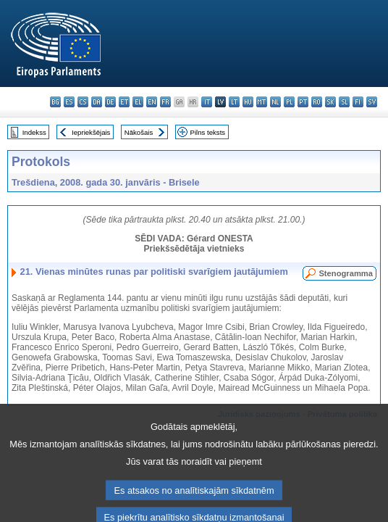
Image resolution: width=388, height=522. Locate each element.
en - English (151, 101)
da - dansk (96, 101)
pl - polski (289, 101)
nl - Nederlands (275, 101)
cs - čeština (82, 101)
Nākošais (139, 132)
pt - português (303, 101)
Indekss (34, 132)
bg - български (55, 101)
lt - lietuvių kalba (234, 101)
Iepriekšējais (91, 132)
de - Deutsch (110, 101)
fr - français (165, 101)
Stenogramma (346, 273)
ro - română (316, 101)
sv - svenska (371, 101)
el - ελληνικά (137, 101)
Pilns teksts (208, 132)
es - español (69, 101)
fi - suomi (358, 101)
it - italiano (206, 101)
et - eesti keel (124, 101)
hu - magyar (247, 101)
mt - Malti (261, 101)
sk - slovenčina (330, 101)
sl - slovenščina (344, 101)
